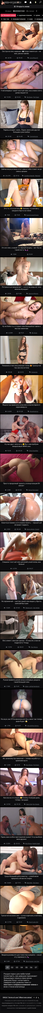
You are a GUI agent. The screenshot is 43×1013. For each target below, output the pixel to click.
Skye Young (29, 961)
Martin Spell (36, 843)
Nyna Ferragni (33, 490)
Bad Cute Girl (33, 922)
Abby (26, 686)
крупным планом (24, 15)
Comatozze (34, 136)
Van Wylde (36, 608)
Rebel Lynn (28, 608)
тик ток (5, 19)
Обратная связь (25, 997)
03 (17, 967)
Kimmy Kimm (30, 529)
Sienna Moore (33, 293)
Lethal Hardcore (34, 686)
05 (26, 967)
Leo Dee (36, 961)
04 (22, 967)
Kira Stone (29, 765)
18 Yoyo (34, 333)
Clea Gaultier (33, 451)
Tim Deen (29, 97)
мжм (30, 19)
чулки (36, 15)
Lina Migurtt (34, 58)
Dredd (37, 529)
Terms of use (13, 997)
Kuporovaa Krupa (32, 215)
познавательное (18, 19)
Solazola (34, 372)
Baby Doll (29, 804)
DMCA (5, 997)
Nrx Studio (36, 804)
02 (12, 967)
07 (36, 967)
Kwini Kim (29, 883)
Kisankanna (34, 411)
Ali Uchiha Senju (33, 726)
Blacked (37, 176)
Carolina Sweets (29, 176)
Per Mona (34, 647)
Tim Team (36, 97)
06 (31, 967)
